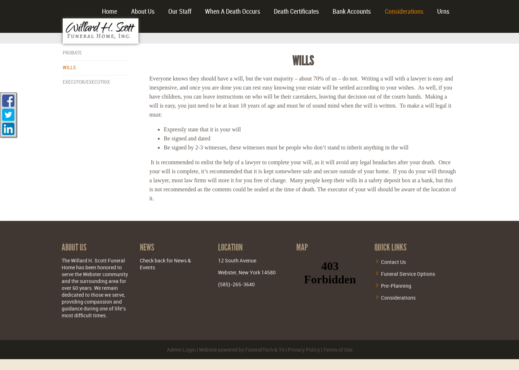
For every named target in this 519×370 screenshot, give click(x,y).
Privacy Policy (304, 349)
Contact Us (393, 261)
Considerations (398, 297)
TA (282, 349)
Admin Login (181, 349)
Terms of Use (337, 349)
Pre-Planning (396, 285)
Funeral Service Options (408, 273)
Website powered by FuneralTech (236, 349)
